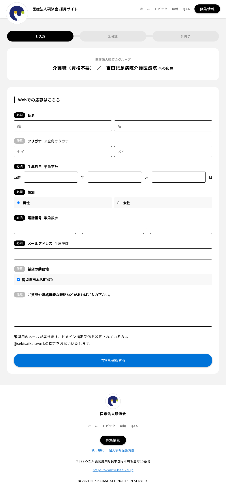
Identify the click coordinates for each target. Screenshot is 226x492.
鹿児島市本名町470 (37, 280)
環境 (175, 9)
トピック (161, 9)
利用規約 (97, 450)
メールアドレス (41, 243)
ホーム (145, 9)
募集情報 (207, 8)
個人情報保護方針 (122, 450)
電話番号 (36, 218)
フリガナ (41, 141)
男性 (26, 203)
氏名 (24, 115)
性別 (24, 192)
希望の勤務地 (31, 269)
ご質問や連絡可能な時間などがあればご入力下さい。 (63, 294)
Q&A (186, 9)
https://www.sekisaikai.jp (113, 470)
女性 (126, 203)
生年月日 (36, 166)
